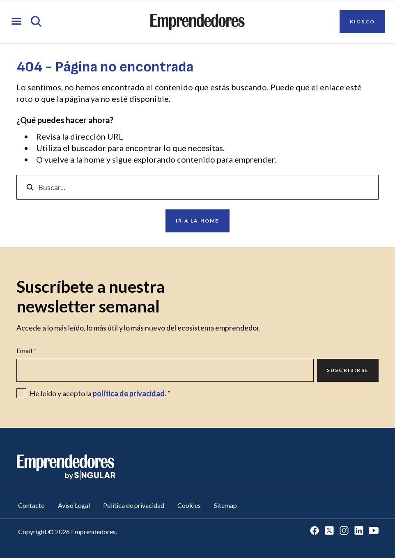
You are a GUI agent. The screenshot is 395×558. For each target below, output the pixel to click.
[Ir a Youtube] (374, 531)
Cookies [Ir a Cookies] (189, 505)
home (94, 159)
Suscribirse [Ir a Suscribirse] (348, 370)
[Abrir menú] (16, 22)
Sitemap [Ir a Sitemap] (225, 505)
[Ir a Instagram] (344, 531)
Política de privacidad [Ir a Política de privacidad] (133, 505)
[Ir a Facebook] (314, 531)
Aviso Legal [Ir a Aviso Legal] (74, 505)
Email (26, 351)
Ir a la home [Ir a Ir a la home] (197, 221)
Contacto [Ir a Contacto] (31, 505)
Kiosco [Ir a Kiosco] (362, 21)
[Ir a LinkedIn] (359, 531)
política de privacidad (129, 393)
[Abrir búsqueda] (36, 22)
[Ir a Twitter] (329, 531)
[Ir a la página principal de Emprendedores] (197, 22)
